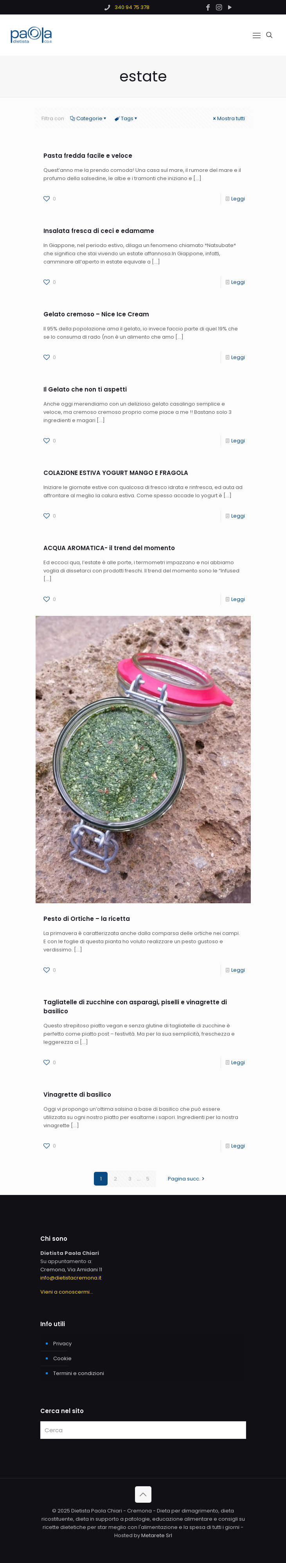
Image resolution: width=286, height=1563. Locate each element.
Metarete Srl (156, 1535)
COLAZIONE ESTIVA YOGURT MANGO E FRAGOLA (115, 473)
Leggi (238, 198)
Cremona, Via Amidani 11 (71, 1269)
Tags (127, 118)
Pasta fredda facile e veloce (87, 156)
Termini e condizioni (78, 1373)
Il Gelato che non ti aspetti (85, 389)
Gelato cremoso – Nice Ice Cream (96, 314)
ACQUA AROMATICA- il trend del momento (109, 548)
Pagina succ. (186, 1178)
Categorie (89, 118)
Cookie (62, 1358)
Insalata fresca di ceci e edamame (98, 231)
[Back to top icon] (143, 1494)
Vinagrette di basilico (77, 1094)
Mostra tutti (228, 118)
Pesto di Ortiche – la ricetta (86, 919)
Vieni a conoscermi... (66, 1292)
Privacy (62, 1343)
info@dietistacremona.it (70, 1277)
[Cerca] (143, 1430)
